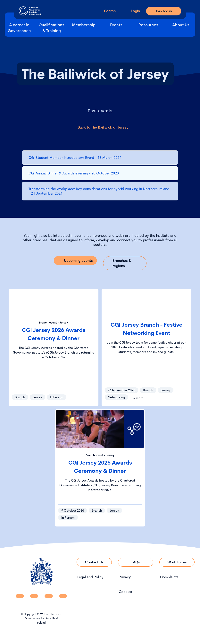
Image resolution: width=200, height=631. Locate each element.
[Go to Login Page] (132, 11)
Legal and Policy (90, 577)
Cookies (125, 591)
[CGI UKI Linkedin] (20, 596)
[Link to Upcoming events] (75, 260)
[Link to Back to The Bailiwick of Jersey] (100, 127)
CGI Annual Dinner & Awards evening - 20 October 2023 (74, 173)
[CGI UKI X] (49, 596)
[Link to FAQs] (135, 562)
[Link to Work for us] (177, 562)
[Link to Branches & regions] (124, 263)
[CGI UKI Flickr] (63, 596)
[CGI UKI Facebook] (34, 596)
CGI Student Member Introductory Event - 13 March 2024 (75, 157)
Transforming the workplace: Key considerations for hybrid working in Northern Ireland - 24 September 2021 (99, 191)
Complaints (169, 577)
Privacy (125, 577)
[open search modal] (107, 11)
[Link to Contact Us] (94, 562)
